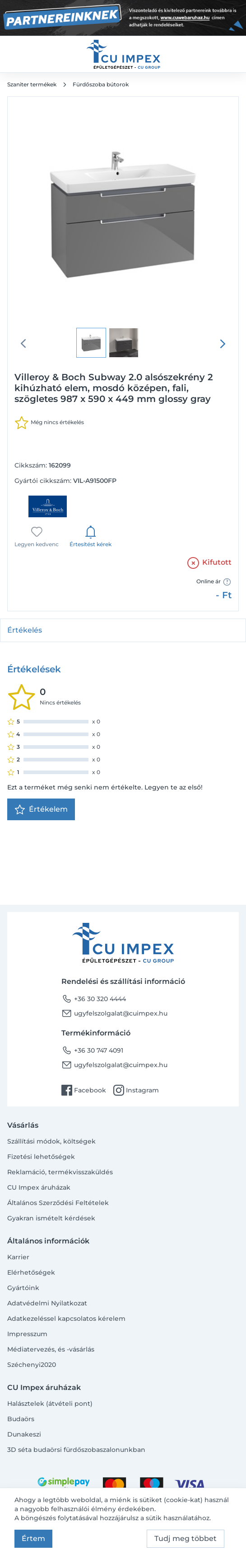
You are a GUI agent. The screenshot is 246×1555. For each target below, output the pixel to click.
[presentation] (223, 343)
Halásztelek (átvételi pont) (50, 1403)
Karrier (18, 1257)
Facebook (83, 1090)
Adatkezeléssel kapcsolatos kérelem (66, 1318)
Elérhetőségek (31, 1272)
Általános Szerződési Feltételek (58, 1203)
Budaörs (20, 1419)
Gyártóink (23, 1288)
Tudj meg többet (185, 1538)
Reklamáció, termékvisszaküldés (60, 1172)
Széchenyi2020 (31, 1365)
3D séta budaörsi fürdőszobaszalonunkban (76, 1450)
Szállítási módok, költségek (51, 1141)
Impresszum (27, 1334)
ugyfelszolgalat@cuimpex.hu (114, 1013)
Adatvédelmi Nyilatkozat (47, 1303)
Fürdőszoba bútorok (101, 84)
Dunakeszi (24, 1434)
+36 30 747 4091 (92, 1050)
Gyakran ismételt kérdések (51, 1218)
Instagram (136, 1090)
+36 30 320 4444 (93, 998)
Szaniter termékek (31, 84)
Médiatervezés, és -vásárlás (50, 1349)
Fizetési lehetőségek (41, 1157)
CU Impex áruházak (38, 1187)
